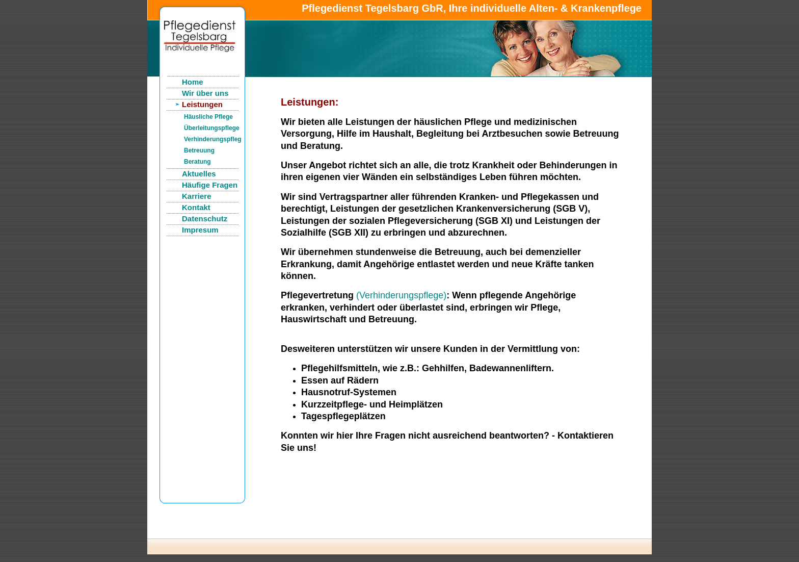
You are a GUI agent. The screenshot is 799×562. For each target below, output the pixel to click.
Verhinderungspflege (212, 139)
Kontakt (196, 207)
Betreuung (199, 150)
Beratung (197, 161)
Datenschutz (204, 218)
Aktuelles (199, 173)
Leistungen (202, 104)
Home (192, 82)
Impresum (200, 229)
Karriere (196, 196)
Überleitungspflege (211, 128)
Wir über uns (205, 93)
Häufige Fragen (209, 185)
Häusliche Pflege (208, 116)
